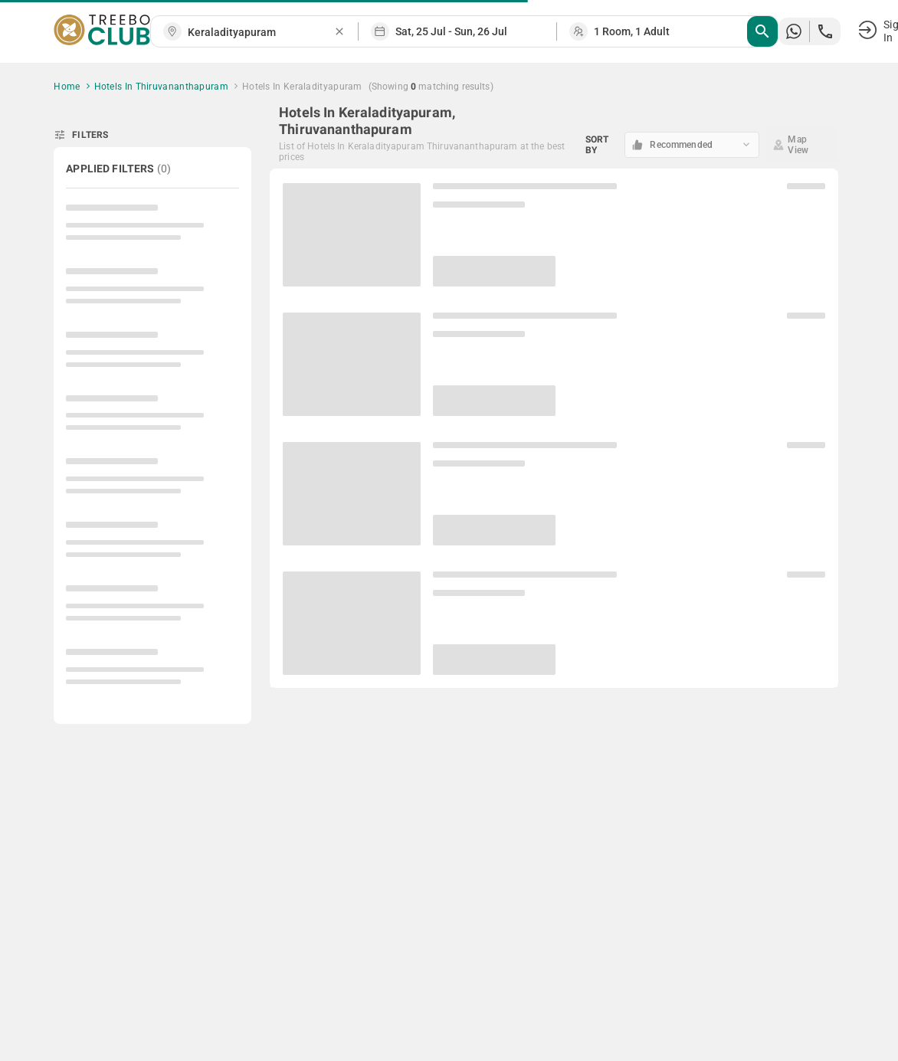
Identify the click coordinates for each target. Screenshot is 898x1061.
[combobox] (260, 32)
